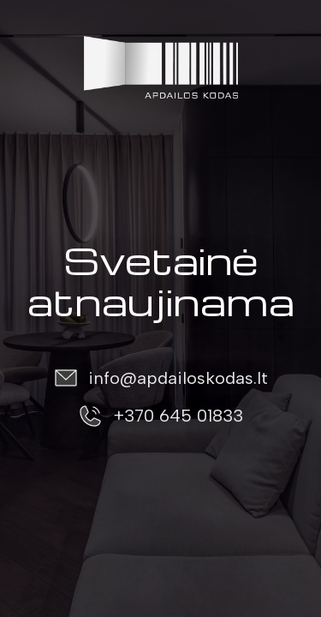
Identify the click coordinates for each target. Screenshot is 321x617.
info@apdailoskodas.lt (178, 378)
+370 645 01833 (178, 415)
